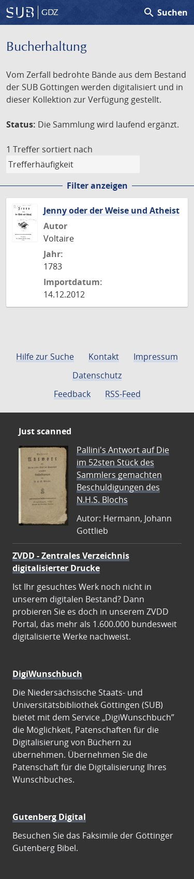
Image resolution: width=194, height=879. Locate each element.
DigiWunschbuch (47, 673)
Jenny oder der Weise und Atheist (111, 210)
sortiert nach (67, 149)
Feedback (72, 394)
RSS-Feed (123, 394)
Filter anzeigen (97, 185)
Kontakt (103, 356)
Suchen (165, 12)
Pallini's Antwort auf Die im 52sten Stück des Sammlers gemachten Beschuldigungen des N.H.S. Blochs (123, 474)
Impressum (155, 356)
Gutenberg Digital (49, 817)
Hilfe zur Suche (45, 356)
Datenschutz (97, 375)
